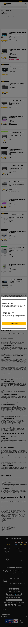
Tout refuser (14, 300)
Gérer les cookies (14, 327)
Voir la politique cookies (6, 313)
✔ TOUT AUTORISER (14, 323)
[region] (14, 313)
